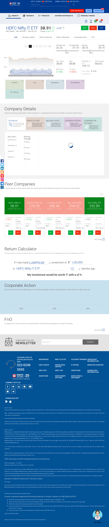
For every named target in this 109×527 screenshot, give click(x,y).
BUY (10, 232)
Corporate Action (80, 37)
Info (15, 37)
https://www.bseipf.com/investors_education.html (15, 489)
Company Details (28, 37)
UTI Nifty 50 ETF (54, 203)
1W (33, 46)
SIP (101, 28)
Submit (90, 342)
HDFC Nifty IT (14, 203)
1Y (43, 46)
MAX (49, 46)
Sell (93, 28)
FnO (93, 37)
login (89, 10)
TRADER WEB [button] (99, 10)
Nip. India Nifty (74, 203)
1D (30, 46)
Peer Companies (46, 37)
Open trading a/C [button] (77, 10)
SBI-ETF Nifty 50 (34, 203)
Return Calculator (63, 37)
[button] (60, 28)
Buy (85, 28)
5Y (46, 46)
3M (40, 46)
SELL (18, 232)
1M (37, 46)
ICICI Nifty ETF (94, 203)
